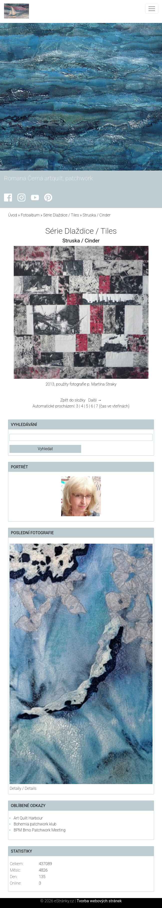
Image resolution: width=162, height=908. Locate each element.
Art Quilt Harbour (28, 818)
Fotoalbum (30, 215)
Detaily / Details (22, 788)
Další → (95, 400)
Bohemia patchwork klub (34, 824)
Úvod (12, 215)
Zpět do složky (72, 400)
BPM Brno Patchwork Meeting (39, 830)
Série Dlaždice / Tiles (61, 215)
